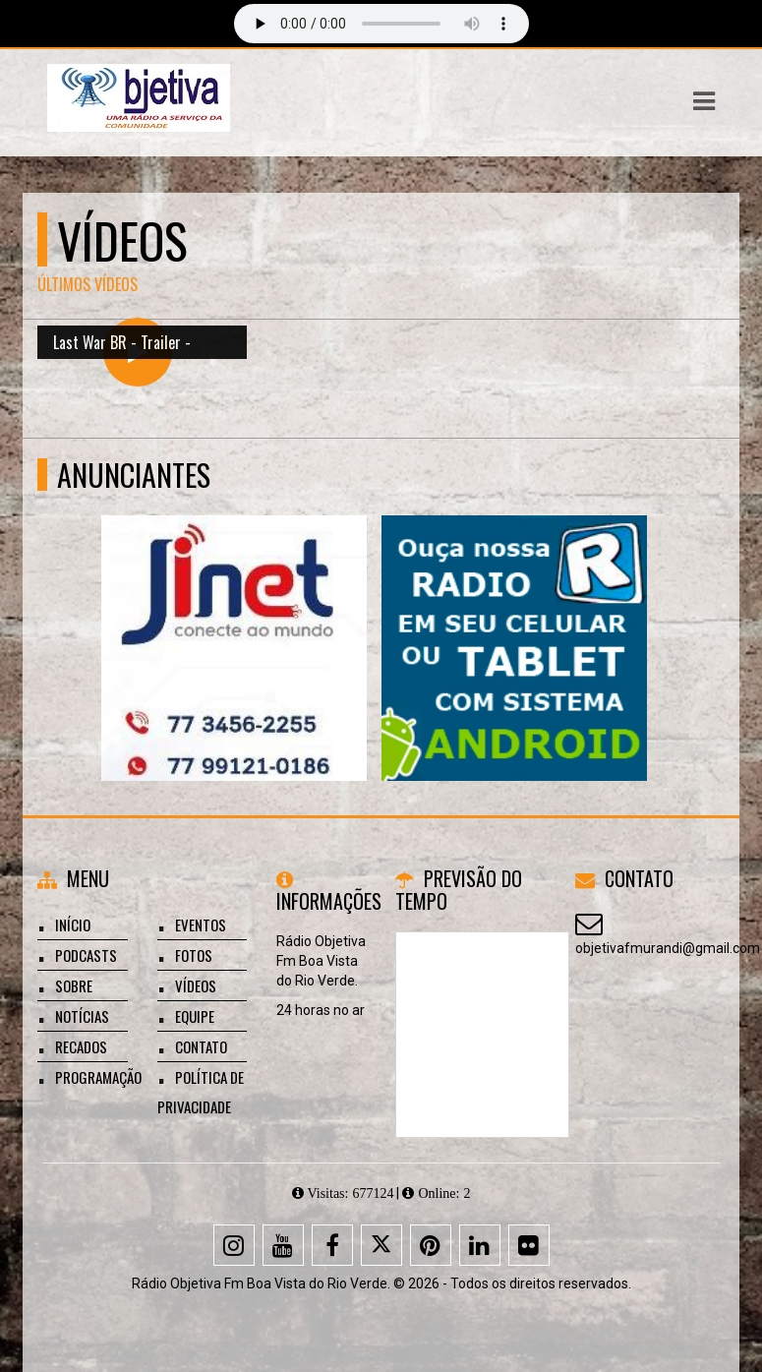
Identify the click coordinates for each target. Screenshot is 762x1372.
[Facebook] (332, 1245)
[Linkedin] (479, 1245)
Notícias (82, 1016)
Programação (98, 1077)
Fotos (193, 955)
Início (72, 924)
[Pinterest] (430, 1245)
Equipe (194, 1016)
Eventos (200, 924)
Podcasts (86, 955)
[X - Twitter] (381, 1245)
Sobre (73, 985)
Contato (201, 1046)
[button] (704, 101)
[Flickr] (529, 1245)
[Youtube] (283, 1245)
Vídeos (195, 985)
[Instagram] (234, 1245)
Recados (81, 1046)
